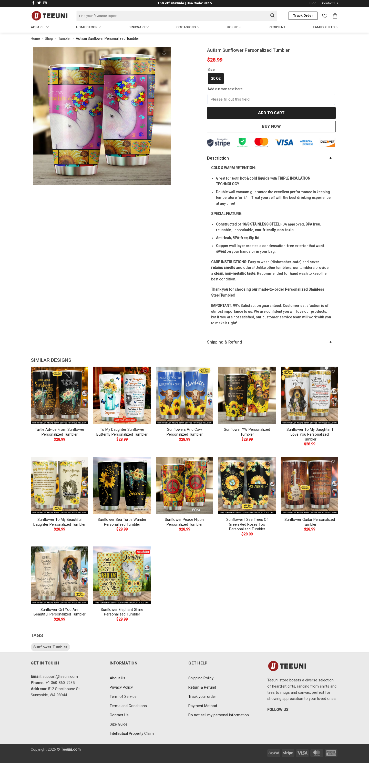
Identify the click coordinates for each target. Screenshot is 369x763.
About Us (117, 678)
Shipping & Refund (224, 342)
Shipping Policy (200, 678)
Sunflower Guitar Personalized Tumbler (309, 522)
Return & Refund (202, 687)
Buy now (271, 126)
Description (218, 158)
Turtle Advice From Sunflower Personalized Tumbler (59, 432)
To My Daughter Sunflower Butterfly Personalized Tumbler (122, 432)
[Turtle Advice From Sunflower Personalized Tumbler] (59, 395)
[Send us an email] (45, 3)
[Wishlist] (324, 16)
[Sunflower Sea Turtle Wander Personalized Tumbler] (122, 485)
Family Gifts (325, 27)
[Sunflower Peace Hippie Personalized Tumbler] (184, 485)
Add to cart (271, 113)
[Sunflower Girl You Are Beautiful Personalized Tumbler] (59, 575)
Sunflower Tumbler (50, 647)
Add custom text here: (225, 89)
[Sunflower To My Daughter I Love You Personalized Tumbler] (309, 395)
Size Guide (118, 724)
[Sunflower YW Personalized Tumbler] (247, 395)
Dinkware (138, 27)
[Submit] (272, 16)
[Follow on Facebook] (33, 3)
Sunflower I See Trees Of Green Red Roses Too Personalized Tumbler (247, 524)
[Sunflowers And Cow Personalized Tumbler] (184, 395)
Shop (49, 38)
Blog (313, 3)
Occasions (187, 27)
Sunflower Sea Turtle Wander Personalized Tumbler (122, 522)
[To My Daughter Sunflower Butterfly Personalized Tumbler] (122, 395)
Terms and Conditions (128, 705)
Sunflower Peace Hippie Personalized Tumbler (184, 522)
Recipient (277, 27)
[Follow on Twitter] (39, 3)
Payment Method (202, 705)
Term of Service (123, 696)
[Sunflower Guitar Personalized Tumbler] (309, 485)
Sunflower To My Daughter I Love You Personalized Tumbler (309, 434)
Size (211, 69)
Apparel (40, 27)
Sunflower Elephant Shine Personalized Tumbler (122, 612)
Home (35, 38)
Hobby (234, 27)
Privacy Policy (121, 687)
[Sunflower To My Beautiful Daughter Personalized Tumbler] (59, 485)
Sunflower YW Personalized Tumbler (247, 432)
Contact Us (330, 3)
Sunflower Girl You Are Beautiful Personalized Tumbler (60, 612)
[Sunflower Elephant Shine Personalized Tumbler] (122, 575)
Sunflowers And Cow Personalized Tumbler (185, 432)
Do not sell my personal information (218, 715)
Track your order (202, 696)
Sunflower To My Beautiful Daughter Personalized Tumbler (59, 522)
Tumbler (64, 38)
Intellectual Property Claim (132, 733)
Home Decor (88, 27)
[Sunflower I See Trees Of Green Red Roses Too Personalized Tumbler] (247, 485)
